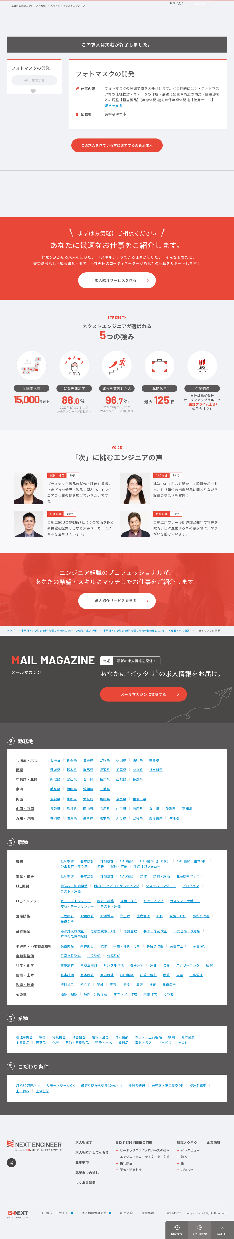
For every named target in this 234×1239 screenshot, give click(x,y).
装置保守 (200, 946)
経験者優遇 (136, 1085)
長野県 (138, 779)
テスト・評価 (71, 891)
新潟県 (55, 779)
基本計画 (67, 975)
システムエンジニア (161, 885)
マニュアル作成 (125, 994)
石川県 (88, 779)
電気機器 (59, 1037)
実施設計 (107, 975)
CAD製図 (127, 861)
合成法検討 (88, 965)
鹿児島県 (156, 818)
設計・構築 (105, 901)
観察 (209, 965)
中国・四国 (25, 808)
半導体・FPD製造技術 (34, 946)
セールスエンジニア (76, 901)
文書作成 (150, 994)
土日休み (22, 1091)
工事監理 (196, 975)
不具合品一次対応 (186, 931)
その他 (21, 994)
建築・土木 (25, 975)
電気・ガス (143, 1042)
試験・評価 (118, 866)
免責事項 (148, 1213)
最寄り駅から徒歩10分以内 (101, 1085)
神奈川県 (156, 769)
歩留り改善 (201, 916)
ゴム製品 (122, 1037)
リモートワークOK (61, 1085)
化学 (55, 1042)
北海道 (55, 760)
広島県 (105, 808)
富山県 (72, 779)
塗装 (139, 984)
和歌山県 (139, 799)
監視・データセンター (77, 906)
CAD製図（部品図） (76, 866)
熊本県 (105, 818)
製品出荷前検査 (155, 931)
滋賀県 (55, 799)
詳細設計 (107, 861)
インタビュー (190, 1150)
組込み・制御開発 (74, 885)
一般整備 (94, 955)
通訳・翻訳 (69, 994)
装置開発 (67, 946)
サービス (165, 1042)
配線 (100, 984)
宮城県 (105, 760)
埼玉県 (105, 769)
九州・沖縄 (25, 818)
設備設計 (87, 916)
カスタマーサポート (185, 901)
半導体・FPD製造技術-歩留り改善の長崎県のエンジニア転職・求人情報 (146, 630)
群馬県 (88, 769)
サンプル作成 (114, 965)
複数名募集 (198, 1085)
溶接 (126, 984)
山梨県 (121, 779)
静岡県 (72, 789)
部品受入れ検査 (72, 931)
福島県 (154, 760)
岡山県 (88, 808)
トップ (11, 630)
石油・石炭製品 (77, 1042)
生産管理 (143, 916)
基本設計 (87, 861)
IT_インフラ (26, 901)
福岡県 (55, 818)
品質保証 (23, 931)
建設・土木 (103, 1042)
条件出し (87, 946)
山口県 (121, 808)
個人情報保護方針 (94, 1213)
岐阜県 (55, 789)
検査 (152, 984)
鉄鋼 (171, 1037)
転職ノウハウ (187, 1142)
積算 (166, 975)
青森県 (72, 760)
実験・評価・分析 (126, 946)
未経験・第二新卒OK (167, 1085)
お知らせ (187, 1169)
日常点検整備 (71, 955)
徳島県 (138, 808)
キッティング (153, 901)
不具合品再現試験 (74, 936)
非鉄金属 (188, 1037)
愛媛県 (171, 808)
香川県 (154, 808)
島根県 (72, 808)
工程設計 (67, 916)
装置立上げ (178, 946)
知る (184, 1156)
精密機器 (79, 1037)
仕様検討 (67, 861)
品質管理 (130, 931)
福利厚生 (126, 1163)
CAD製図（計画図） (155, 861)
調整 (113, 984)
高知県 (187, 808)
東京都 (138, 769)
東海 (19, 789)
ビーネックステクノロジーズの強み (145, 1150)
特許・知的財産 (95, 994)
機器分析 (137, 965)
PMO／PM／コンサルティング (117, 885)
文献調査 (67, 965)
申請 (179, 975)
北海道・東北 (26, 760)
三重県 (105, 789)
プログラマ (190, 885)
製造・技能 (25, 984)
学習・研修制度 (131, 1169)
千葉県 (121, 769)
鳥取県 (55, 808)
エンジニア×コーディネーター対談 (145, 1156)
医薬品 (41, 1042)
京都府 (72, 799)
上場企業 (42, 1091)
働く (184, 1163)
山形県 (138, 760)
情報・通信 (100, 1037)
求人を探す (83, 1142)
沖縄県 (174, 818)
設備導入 (107, 916)
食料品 (124, 1042)
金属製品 (22, 1042)
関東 (19, 769)
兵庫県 (105, 799)
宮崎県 (138, 818)
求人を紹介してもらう (92, 1152)
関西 (19, 799)
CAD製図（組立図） (192, 861)
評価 (153, 965)
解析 (100, 866)
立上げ (125, 916)
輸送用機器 (24, 1037)
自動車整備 (25, 955)
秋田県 (121, 760)
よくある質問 (85, 1182)
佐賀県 (72, 818)
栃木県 (72, 769)
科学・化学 (25, 965)
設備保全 (67, 921)
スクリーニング (188, 965)
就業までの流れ (87, 1172)
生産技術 (23, 916)
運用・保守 (128, 901)
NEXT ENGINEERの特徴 (134, 1142)
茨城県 (55, 769)
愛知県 (88, 789)
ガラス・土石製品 (148, 1037)
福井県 (105, 779)
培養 (166, 965)
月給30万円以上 (28, 1085)
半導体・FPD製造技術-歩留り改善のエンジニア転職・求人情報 (59, 630)
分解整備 (113, 955)
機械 (19, 861)
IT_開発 (22, 885)
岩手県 (88, 760)
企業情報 (213, 1142)
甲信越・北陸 (26, 779)
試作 (143, 876)
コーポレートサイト (54, 1213)
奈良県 (121, 799)
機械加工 (67, 984)
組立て (85, 984)
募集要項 (82, 1162)
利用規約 (126, 1213)
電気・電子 (25, 876)
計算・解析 (148, 975)
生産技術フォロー (147, 866)
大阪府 (88, 799)
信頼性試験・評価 (103, 931)
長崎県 (88, 818)
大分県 (121, 818)
